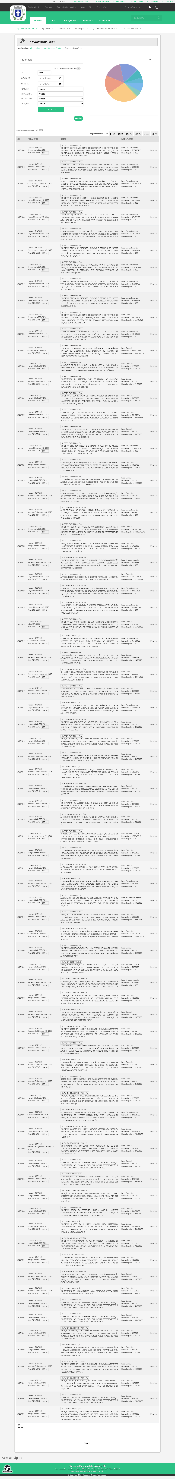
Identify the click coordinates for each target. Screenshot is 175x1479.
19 (78, 69)
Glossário (48, 7)
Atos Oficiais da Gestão (52, 48)
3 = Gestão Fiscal (120, 1)
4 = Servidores (137, 1)
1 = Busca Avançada (79, 1)
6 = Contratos (167, 1)
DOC (138, 134)
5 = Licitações (152, 1)
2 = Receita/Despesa (100, 1)
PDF (112, 134)
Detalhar (153, 150)
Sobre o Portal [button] (133, 7)
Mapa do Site (86, 7)
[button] (156, 7)
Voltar (78, 118)
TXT (154, 134)
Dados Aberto (34, 7)
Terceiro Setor (103, 7)
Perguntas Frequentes (66, 7)
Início (38, 48)
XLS (120, 134)
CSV (146, 134)
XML (129, 134)
